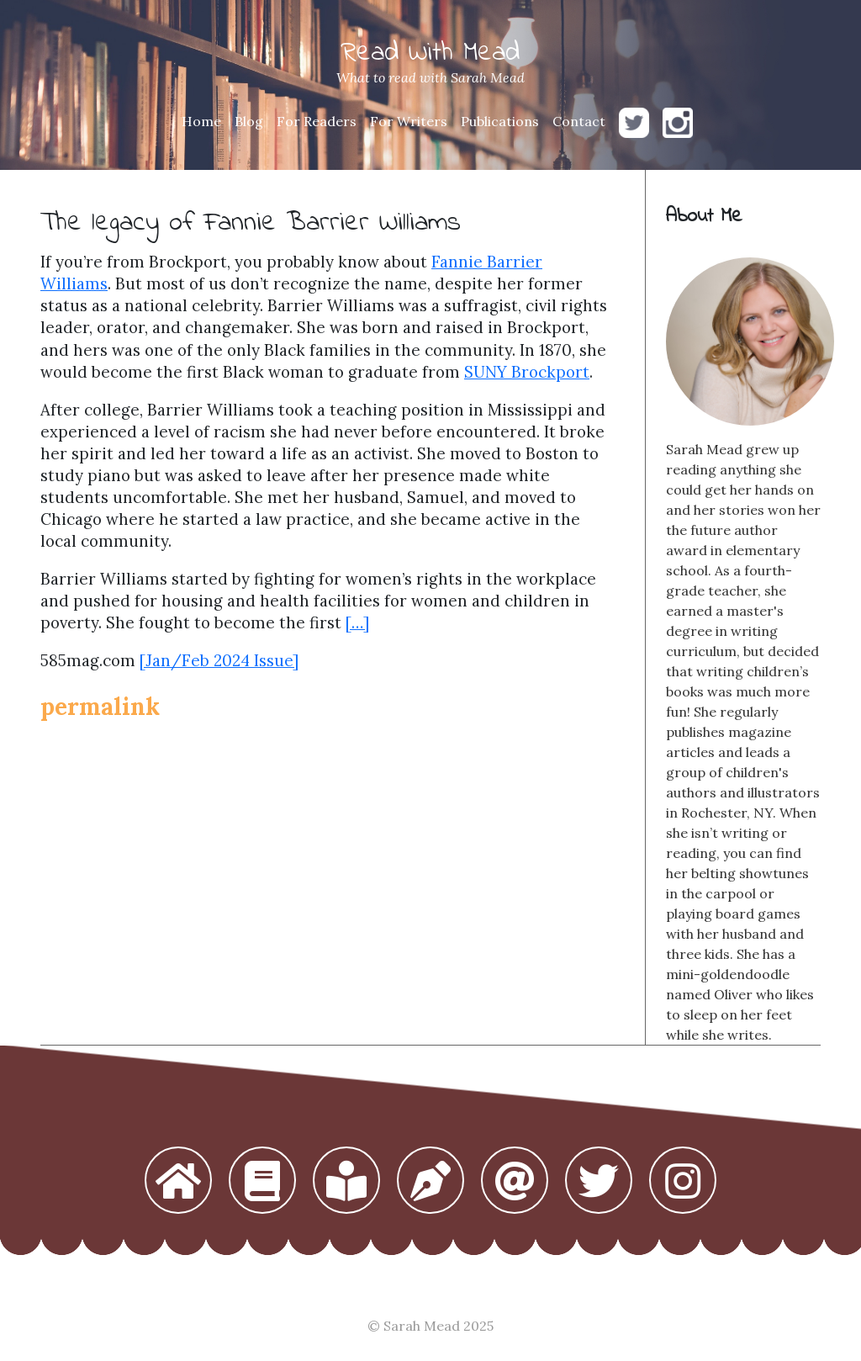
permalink (100, 706)
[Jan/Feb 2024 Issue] (219, 660)
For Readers (317, 121)
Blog (249, 121)
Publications (500, 121)
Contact (578, 121)
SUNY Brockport (526, 372)
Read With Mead (430, 53)
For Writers (408, 121)
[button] (178, 1181)
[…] (357, 622)
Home (201, 121)
